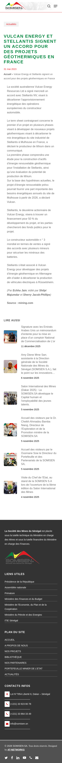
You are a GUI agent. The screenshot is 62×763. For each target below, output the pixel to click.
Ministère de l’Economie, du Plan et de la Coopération (26, 606)
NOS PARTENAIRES (15, 662)
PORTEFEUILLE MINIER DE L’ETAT (23, 668)
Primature (10, 593)
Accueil (7, 74)
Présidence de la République (19, 581)
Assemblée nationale (15, 587)
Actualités (11, 24)
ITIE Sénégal (11, 620)
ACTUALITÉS (12, 674)
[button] (55, 6)
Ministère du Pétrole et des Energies (23, 614)
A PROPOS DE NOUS (16, 645)
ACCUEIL (10, 639)
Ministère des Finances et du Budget (23, 599)
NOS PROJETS (13, 651)
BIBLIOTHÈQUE (13, 657)
